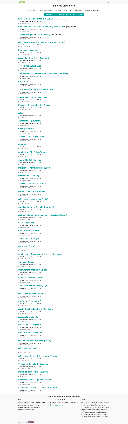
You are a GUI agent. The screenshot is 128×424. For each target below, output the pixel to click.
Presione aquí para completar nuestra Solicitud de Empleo (64, 14)
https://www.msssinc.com (56, 405)
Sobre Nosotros (90, 400)
